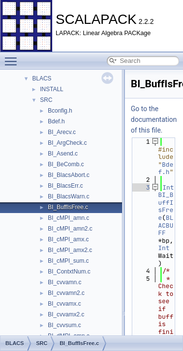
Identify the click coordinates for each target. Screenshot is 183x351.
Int (168, 187)
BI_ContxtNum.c (69, 271)
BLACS (41, 78)
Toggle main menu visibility (13, 57)
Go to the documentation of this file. (154, 119)
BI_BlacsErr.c (65, 185)
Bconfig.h (60, 110)
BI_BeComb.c (66, 164)
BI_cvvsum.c (64, 325)
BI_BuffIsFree (165, 206)
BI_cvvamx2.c (66, 314)
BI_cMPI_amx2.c (70, 250)
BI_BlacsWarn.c (68, 196)
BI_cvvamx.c (64, 303)
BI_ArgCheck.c (67, 142)
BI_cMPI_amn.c (68, 217)
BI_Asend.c (63, 153)
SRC (46, 100)
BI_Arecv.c (62, 132)
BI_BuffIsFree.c (68, 207)
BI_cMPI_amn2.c (70, 228)
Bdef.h (56, 121)
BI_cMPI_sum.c (68, 260)
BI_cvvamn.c (64, 282)
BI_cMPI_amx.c (68, 239)
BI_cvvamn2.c (66, 293)
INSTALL (51, 89)
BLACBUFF (165, 225)
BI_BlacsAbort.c (68, 175)
